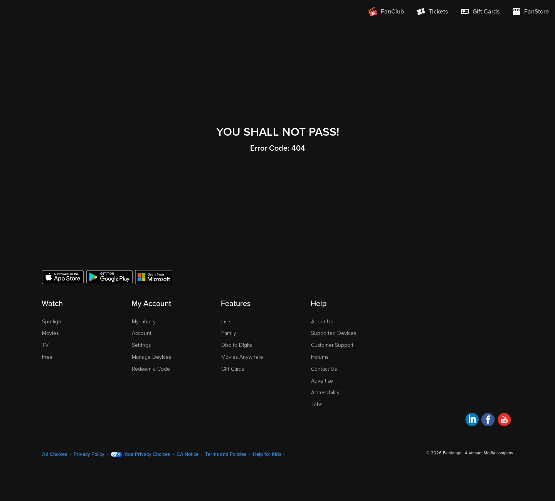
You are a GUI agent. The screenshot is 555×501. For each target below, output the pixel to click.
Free (47, 357)
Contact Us (324, 369)
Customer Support (332, 345)
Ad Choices (54, 454)
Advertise (322, 381)
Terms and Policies (225, 454)
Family (228, 333)
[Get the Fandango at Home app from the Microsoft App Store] (154, 277)
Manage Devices (151, 357)
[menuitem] (480, 11)
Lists (226, 321)
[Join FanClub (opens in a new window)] (386, 11)
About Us (322, 321)
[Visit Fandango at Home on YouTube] (504, 420)
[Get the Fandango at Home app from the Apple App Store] (63, 277)
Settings (141, 345)
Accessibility (325, 392)
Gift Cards (232, 369)
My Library (144, 321)
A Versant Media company (489, 453)
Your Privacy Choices (147, 454)
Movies (50, 333)
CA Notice (187, 454)
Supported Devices (333, 333)
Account (141, 333)
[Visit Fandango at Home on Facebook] (488, 420)
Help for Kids (267, 454)
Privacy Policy (89, 454)
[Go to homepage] (53, 11)
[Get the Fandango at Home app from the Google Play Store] (109, 277)
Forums (319, 357)
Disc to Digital (237, 345)
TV (45, 345)
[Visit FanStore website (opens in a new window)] (530, 11)
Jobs (316, 404)
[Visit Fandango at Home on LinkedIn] (472, 420)
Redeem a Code (151, 369)
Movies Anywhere (242, 357)
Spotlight (52, 321)
